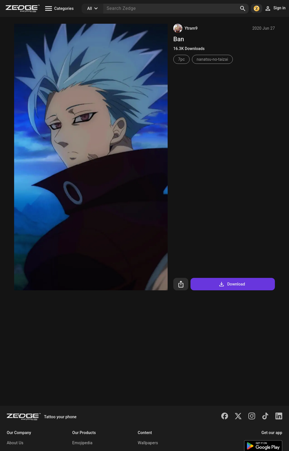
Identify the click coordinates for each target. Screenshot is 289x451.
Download (231, 284)
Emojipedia (82, 443)
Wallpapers (148, 443)
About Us (15, 443)
